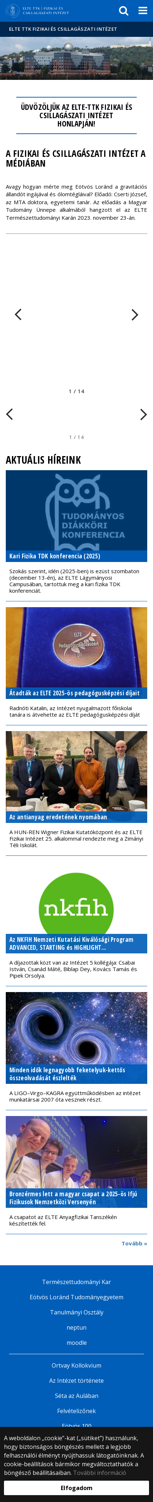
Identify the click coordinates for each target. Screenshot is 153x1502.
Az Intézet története (76, 1381)
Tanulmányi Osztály (76, 1312)
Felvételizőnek (76, 1411)
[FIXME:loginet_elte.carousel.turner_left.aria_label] (21, 314)
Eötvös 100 (77, 1426)
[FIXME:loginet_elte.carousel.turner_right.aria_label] (131, 314)
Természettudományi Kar (76, 1282)
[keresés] (123, 11)
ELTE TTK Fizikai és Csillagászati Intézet (63, 29)
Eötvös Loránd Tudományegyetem (76, 1297)
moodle (77, 1343)
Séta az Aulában (76, 1396)
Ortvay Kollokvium (76, 1365)
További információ (99, 1473)
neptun (76, 1327)
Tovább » (134, 1243)
